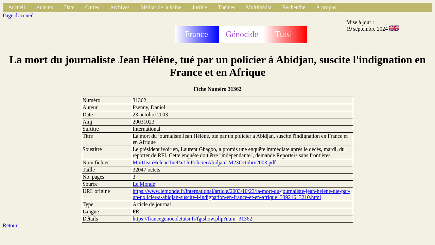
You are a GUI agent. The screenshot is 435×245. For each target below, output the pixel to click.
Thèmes (226, 7)
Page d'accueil (18, 15)
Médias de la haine (160, 7)
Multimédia (259, 7)
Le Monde (144, 184)
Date (69, 7)
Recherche (294, 7)
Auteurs (44, 7)
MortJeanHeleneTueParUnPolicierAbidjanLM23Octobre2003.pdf (204, 162)
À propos (326, 7)
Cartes (92, 7)
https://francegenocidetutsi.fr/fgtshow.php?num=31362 (192, 219)
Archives (119, 7)
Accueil (16, 7)
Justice (199, 7)
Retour (10, 225)
